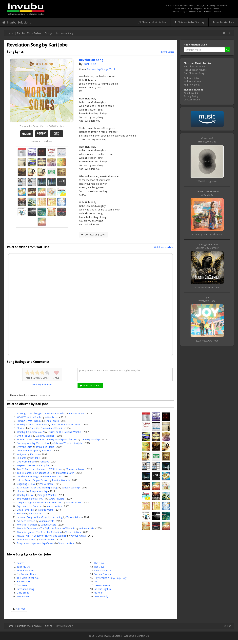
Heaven (21, 513)
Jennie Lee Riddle (45, 446)
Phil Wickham (46, 483)
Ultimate (21, 491)
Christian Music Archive (152, 22)
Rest (96, 581)
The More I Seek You (28, 577)
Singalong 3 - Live (26, 483)
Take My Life (24, 566)
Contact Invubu (192, 99)
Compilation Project (27, 450)
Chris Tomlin (52, 420)
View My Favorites (42, 384)
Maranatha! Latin (65, 472)
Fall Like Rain (24, 581)
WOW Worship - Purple (29, 417)
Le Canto (21, 457)
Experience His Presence (30, 506)
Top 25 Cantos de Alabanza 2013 (34, 472)
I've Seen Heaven (26, 521)
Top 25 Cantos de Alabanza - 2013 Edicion (39, 469)
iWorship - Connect (27, 524)
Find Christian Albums (195, 69)
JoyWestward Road (207, 299)
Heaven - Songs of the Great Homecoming (39, 517)
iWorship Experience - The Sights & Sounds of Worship (46, 528)
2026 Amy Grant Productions (207, 234)
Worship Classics (26, 495)
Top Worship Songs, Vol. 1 (101, 69)
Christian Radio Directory (189, 22)
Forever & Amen (103, 574)
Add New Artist (192, 78)
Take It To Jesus (102, 570)
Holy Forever (23, 596)
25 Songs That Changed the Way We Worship (41, 413)
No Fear (98, 592)
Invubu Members (223, 22)
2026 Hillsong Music (207, 181)
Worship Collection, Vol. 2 (30, 432)
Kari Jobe (89, 64)
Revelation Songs (26, 539)
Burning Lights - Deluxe (29, 420)
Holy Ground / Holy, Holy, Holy (110, 577)
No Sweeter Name (27, 574)
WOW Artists (52, 417)
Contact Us (143, 635)
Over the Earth (24, 446)
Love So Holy (101, 596)
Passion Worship (52, 476)
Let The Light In (102, 589)
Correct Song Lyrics (93, 234)
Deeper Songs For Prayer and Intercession (39, 502)
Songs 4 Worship (71, 487)
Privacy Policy (191, 96)
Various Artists (76, 413)
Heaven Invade (102, 585)
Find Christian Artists (194, 66)
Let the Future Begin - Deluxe (32, 480)
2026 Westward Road (207, 340)
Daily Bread (23, 592)
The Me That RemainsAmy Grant (207, 193)
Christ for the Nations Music (66, 424)
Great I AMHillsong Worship (207, 140)
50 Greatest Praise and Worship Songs (37, 487)
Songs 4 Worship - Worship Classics (36, 543)
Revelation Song (25, 570)
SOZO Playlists (56, 498)
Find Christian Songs (194, 73)
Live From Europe (26, 461)
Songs (48, 33)
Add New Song (191, 84)
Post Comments (90, 385)
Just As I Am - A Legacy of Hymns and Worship (42, 535)
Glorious (21, 428)
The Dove (99, 563)
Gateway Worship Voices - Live (33, 443)
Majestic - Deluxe (26, 465)
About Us (129, 635)
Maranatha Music (75, 469)
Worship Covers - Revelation (32, 424)
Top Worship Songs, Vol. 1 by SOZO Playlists (42, 126)
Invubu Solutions (16, 22)
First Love (22, 585)
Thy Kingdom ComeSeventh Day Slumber (207, 246)
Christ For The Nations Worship (46, 428)
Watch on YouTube (164, 247)
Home (10, 33)
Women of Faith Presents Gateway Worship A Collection (47, 439)
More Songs (167, 51)
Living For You (24, 435)
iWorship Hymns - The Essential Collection (39, 532)
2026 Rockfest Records (207, 287)
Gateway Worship (45, 435)
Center (20, 563)
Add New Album (192, 81)
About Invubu (191, 92)
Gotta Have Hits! (25, 509)
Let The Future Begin (28, 476)
